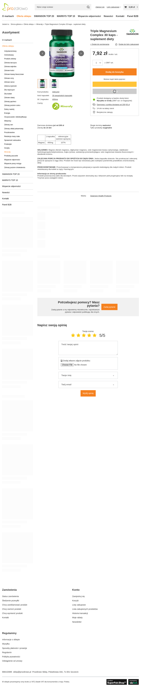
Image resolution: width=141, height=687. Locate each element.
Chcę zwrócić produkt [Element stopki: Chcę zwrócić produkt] (11, 609)
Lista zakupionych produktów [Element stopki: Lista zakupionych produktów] (85, 609)
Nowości (108, 16)
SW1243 (55, 92)
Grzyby (7, 148)
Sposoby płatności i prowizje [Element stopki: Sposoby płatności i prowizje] (14, 648)
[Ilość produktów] (97, 63)
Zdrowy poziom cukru (12, 105)
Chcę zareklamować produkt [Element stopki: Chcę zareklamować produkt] (14, 605)
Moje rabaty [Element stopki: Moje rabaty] (77, 617)
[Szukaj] (88, 7)
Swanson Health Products (101, 196)
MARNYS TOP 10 (66, 16)
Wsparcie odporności (89, 16)
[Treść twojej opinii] (88, 348)
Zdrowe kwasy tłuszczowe (14, 74)
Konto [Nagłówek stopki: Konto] (76, 589)
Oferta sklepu (24, 16)
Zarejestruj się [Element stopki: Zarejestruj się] (78, 596)
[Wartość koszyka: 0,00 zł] (131, 7)
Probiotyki (8, 144)
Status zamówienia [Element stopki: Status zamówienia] (10, 596)
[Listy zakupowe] (114, 7)
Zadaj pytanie (109, 307)
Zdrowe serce (9, 82)
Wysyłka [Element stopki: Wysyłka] (5, 644)
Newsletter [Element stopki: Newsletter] (77, 622)
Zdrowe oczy (9, 78)
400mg (55, 99)
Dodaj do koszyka (115, 72)
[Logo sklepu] (15, 7)
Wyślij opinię (88, 393)
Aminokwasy (9, 55)
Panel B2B (132, 16)
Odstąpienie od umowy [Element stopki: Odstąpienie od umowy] (12, 661)
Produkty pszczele (11, 156)
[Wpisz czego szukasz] (63, 7)
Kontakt (120, 16)
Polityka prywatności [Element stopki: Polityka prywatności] (11, 657)
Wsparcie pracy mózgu (12, 164)
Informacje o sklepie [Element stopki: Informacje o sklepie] (11, 639)
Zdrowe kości (9, 70)
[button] (42, 53)
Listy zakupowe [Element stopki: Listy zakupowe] (79, 605)
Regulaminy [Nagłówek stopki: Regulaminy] (9, 633)
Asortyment (10, 32)
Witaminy (7, 121)
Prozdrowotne (9, 132)
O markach (8, 16)
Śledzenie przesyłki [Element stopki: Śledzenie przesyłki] (10, 600)
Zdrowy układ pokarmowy (13, 129)
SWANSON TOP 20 (44, 16)
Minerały (39, 24)
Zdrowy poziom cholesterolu (14, 167)
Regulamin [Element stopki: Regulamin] (7, 652)
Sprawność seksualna (12, 140)
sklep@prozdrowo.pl (22, 672)
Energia (7, 113)
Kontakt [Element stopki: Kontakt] (5, 617)
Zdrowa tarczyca (10, 63)
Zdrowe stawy (9, 98)
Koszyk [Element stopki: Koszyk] (75, 600)
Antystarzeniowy (10, 51)
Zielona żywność (10, 86)
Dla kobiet (8, 94)
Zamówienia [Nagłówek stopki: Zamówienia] (9, 589)
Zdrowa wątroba (10, 66)
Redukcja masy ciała (12, 136)
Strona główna (16, 24)
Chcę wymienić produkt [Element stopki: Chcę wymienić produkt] (12, 613)
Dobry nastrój (9, 109)
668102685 (7, 672)
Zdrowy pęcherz (10, 102)
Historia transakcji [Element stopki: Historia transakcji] (80, 613)
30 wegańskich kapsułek (62, 95)
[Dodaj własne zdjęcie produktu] (79, 364)
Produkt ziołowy (10, 59)
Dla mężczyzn (9, 90)
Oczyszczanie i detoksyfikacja (15, 117)
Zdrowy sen (8, 125)
